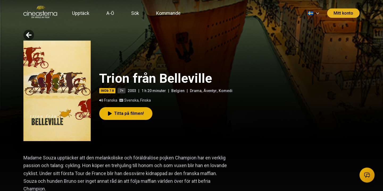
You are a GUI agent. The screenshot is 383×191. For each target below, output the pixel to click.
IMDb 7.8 (107, 91)
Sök (135, 13)
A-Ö (110, 13)
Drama (196, 91)
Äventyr (210, 91)
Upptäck (80, 13)
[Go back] (28, 35)
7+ (121, 91)
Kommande (168, 13)
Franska (108, 100)
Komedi (225, 91)
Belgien (178, 91)
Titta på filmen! (126, 113)
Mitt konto (343, 13)
